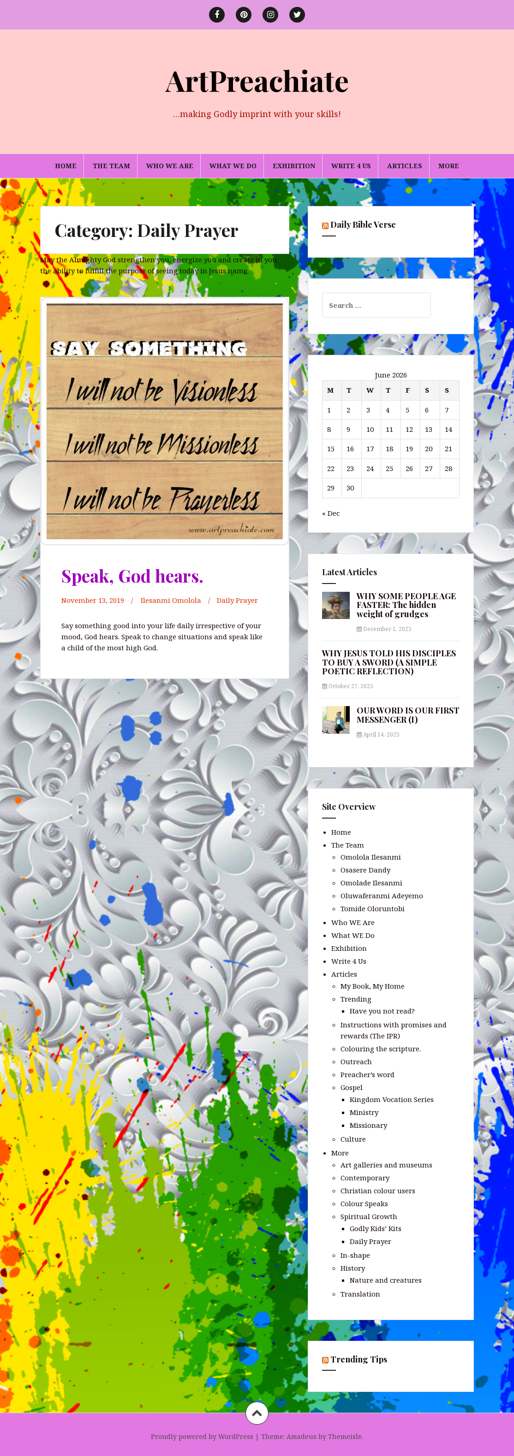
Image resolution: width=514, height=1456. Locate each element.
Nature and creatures (386, 1280)
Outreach (356, 1061)
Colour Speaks (364, 1203)
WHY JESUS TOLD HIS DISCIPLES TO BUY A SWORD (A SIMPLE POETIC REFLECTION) (389, 662)
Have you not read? (382, 1010)
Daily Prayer (237, 600)
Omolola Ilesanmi (371, 856)
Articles (404, 165)
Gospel (352, 1087)
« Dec (331, 513)
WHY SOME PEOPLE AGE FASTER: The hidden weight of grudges (406, 605)
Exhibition (294, 165)
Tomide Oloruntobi (373, 908)
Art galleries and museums (386, 1164)
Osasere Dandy (365, 869)
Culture (353, 1139)
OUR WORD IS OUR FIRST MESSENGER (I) (408, 715)
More (448, 165)
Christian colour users (378, 1190)
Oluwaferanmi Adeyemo (382, 895)
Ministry (364, 1112)
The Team (111, 165)
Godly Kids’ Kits (375, 1228)
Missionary (368, 1125)
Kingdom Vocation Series (392, 1099)
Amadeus (302, 1436)
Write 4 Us (351, 165)
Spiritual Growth (369, 1216)
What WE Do (233, 165)
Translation (360, 1293)
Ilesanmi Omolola (171, 600)
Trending (356, 998)
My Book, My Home (373, 985)
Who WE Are (169, 165)
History (353, 1268)
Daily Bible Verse (363, 224)
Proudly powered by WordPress (202, 1436)
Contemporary (365, 1177)
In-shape (355, 1255)
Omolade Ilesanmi (371, 882)
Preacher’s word (367, 1074)
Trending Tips (358, 1359)
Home (66, 165)
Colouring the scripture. (381, 1048)
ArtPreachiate (257, 80)
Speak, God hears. (133, 575)
